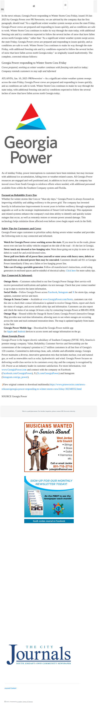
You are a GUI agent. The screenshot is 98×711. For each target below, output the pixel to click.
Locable (19, 701)
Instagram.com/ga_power (15, 377)
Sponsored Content (9, 688)
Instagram (63, 292)
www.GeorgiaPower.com (14, 369)
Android (21, 331)
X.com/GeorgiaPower (48, 373)
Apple (10, 331)
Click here (71, 270)
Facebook (52, 292)
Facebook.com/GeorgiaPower (17, 373)
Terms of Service (28, 701)
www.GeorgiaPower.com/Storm (58, 299)
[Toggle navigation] (65, 5)
